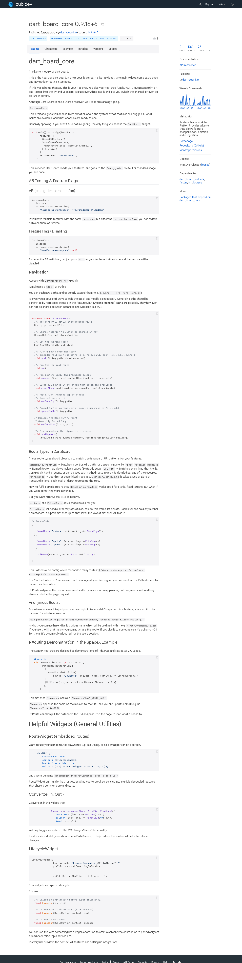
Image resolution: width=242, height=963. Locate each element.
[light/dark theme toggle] (232, 4)
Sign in (209, 4)
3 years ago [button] (48, 32)
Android (69, 38)
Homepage (186, 141)
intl (190, 182)
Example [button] (68, 49)
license (205, 164)
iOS (77, 38)
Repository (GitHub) (191, 145)
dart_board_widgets (191, 179)
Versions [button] (98, 49)
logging (197, 182)
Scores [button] (113, 49)
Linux (84, 38)
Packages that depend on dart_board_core (195, 199)
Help (220, 4)
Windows (111, 38)
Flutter (41, 38)
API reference (187, 65)
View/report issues (190, 150)
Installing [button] (83, 49)
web (102, 38)
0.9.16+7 (93, 32)
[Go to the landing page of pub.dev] (20, 4)
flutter (183, 182)
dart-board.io (67, 32)
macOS (93, 38)
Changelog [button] (51, 49)
